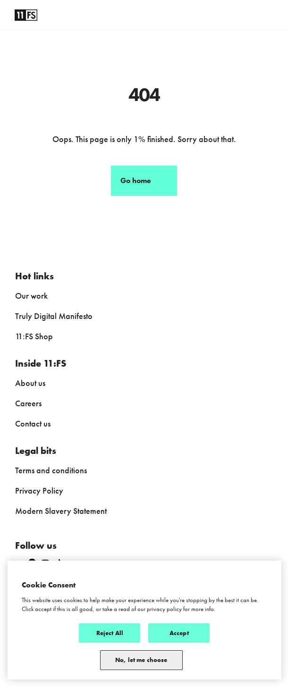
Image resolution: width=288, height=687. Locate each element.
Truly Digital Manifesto (54, 315)
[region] (144, 620)
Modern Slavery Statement (61, 510)
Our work (31, 295)
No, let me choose (141, 660)
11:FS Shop (34, 336)
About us (30, 382)
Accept (179, 633)
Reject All (109, 633)
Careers (28, 403)
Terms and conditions (51, 470)
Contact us (33, 423)
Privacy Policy (39, 490)
